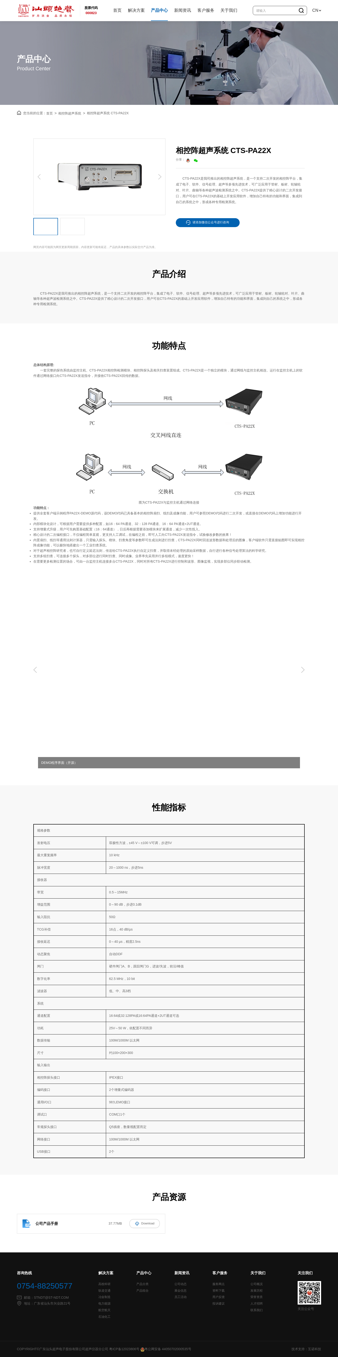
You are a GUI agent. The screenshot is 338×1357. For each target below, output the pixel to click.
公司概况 (256, 1284)
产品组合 (142, 1290)
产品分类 (142, 1284)
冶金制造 (104, 1297)
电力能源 (104, 1303)
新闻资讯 (182, 10)
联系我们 (256, 1310)
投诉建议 (218, 1303)
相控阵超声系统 (71, 112)
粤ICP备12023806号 (124, 1349)
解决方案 (136, 10)
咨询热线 (24, 1273)
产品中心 (159, 10)
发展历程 (256, 1290)
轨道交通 (104, 1290)
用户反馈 (218, 1297)
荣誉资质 (256, 1297)
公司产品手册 (46, 1223)
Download (144, 1223)
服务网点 (218, 1284)
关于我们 (228, 10)
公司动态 (180, 1284)
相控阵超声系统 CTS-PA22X (108, 113)
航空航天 (104, 1310)
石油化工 (104, 1316)
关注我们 (305, 1273)
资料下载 (218, 1290)
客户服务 (205, 10)
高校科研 (104, 1284)
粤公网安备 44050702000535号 (165, 1349)
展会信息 (180, 1290)
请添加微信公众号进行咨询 (207, 222)
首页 (117, 10)
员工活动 (180, 1297)
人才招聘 (256, 1303)
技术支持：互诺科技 (306, 1349)
